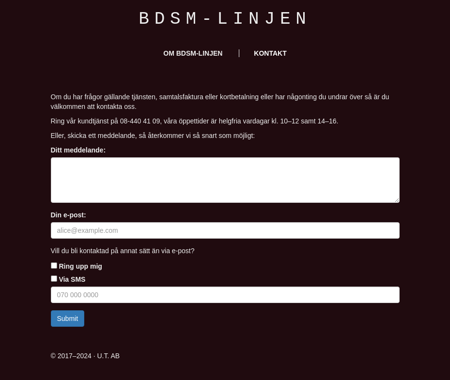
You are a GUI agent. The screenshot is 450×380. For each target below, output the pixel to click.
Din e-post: (68, 215)
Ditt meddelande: (78, 150)
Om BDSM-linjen (192, 53)
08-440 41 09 (140, 121)
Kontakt (270, 53)
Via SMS (68, 279)
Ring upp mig (76, 266)
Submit (67, 318)
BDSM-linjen (225, 19)
